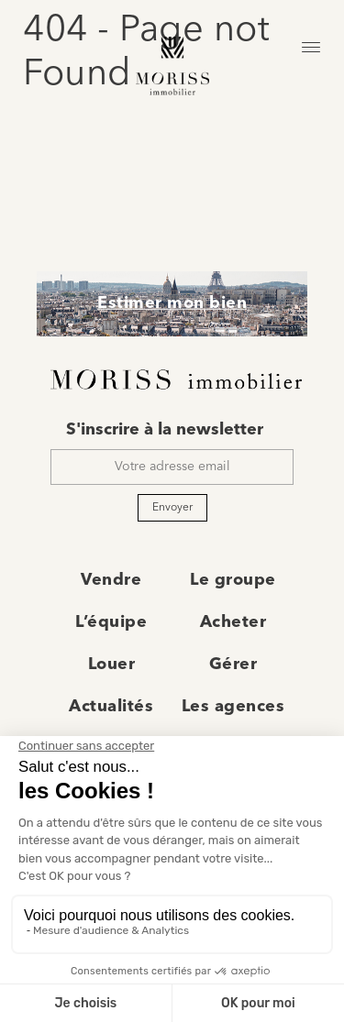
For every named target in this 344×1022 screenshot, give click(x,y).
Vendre (111, 580)
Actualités (111, 706)
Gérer (233, 664)
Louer (112, 664)
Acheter (233, 622)
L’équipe (111, 622)
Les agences (233, 706)
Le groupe (233, 580)
